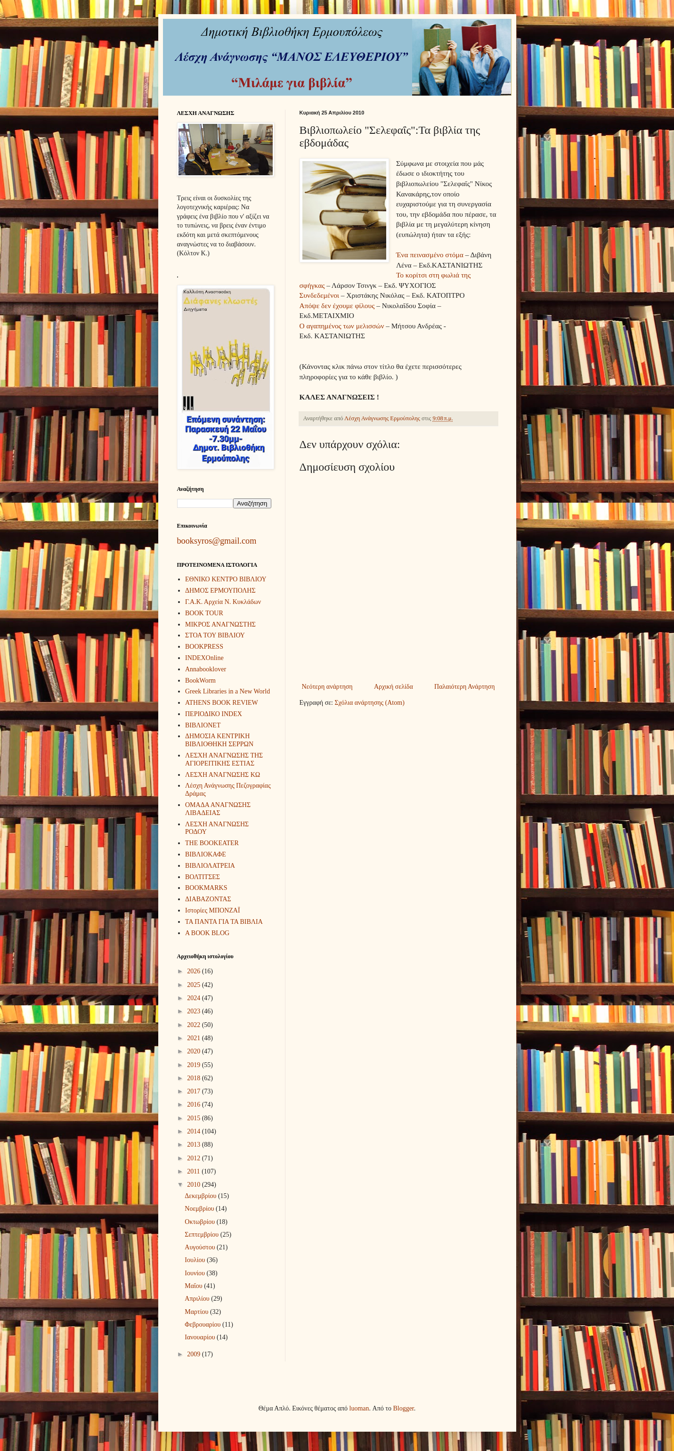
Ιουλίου (196, 1260)
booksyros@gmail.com (217, 541)
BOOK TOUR (204, 613)
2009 (194, 1354)
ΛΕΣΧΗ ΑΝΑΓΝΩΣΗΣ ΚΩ (222, 774)
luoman (359, 1408)
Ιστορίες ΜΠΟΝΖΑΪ (212, 910)
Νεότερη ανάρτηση (327, 686)
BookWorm (200, 680)
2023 (194, 1011)
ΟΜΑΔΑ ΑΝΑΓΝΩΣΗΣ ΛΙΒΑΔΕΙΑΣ (218, 808)
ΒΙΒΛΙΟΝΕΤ (202, 725)
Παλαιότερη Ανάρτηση (464, 686)
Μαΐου (194, 1285)
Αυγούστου (201, 1247)
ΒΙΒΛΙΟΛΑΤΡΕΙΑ (210, 865)
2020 (194, 1051)
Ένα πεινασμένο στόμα (429, 255)
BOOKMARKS (206, 887)
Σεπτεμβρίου (202, 1234)
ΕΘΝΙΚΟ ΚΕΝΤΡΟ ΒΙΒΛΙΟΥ (226, 579)
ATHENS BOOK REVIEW (221, 702)
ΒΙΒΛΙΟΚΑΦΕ (205, 854)
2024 (194, 998)
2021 (194, 1038)
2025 (194, 984)
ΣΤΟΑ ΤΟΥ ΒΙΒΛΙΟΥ (215, 635)
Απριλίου (198, 1298)
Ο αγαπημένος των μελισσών (342, 326)
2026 (194, 971)
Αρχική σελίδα (393, 686)
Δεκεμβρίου (201, 1195)
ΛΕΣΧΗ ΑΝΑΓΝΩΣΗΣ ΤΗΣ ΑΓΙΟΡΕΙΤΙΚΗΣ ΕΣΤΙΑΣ (224, 759)
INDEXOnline (204, 657)
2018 (194, 1078)
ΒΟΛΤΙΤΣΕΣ (202, 876)
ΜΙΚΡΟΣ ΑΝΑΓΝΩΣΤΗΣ (220, 624)
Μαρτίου (197, 1311)
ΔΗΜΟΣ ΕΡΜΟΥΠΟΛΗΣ (220, 590)
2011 (194, 1171)
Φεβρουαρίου (203, 1324)
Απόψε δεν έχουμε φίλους (337, 306)
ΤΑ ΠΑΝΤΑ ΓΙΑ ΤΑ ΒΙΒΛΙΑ (224, 921)
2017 (194, 1091)
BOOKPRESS (204, 646)
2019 (194, 1064)
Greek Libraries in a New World (227, 691)
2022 (194, 1024)
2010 (194, 1184)
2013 (194, 1144)
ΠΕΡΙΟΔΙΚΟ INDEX (213, 713)
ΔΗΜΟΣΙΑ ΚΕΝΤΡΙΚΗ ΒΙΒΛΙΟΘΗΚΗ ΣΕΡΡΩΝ (219, 740)
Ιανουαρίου (201, 1337)
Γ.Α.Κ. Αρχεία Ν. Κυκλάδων (223, 601)
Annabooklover (205, 669)
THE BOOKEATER (212, 843)
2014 (194, 1131)
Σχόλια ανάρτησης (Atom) (369, 702)
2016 (194, 1104)
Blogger (403, 1408)
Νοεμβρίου (200, 1208)
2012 (194, 1158)
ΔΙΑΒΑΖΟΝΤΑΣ (208, 899)
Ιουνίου (195, 1273)
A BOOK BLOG (207, 933)
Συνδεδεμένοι (320, 295)
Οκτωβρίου (200, 1221)
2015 (194, 1118)
